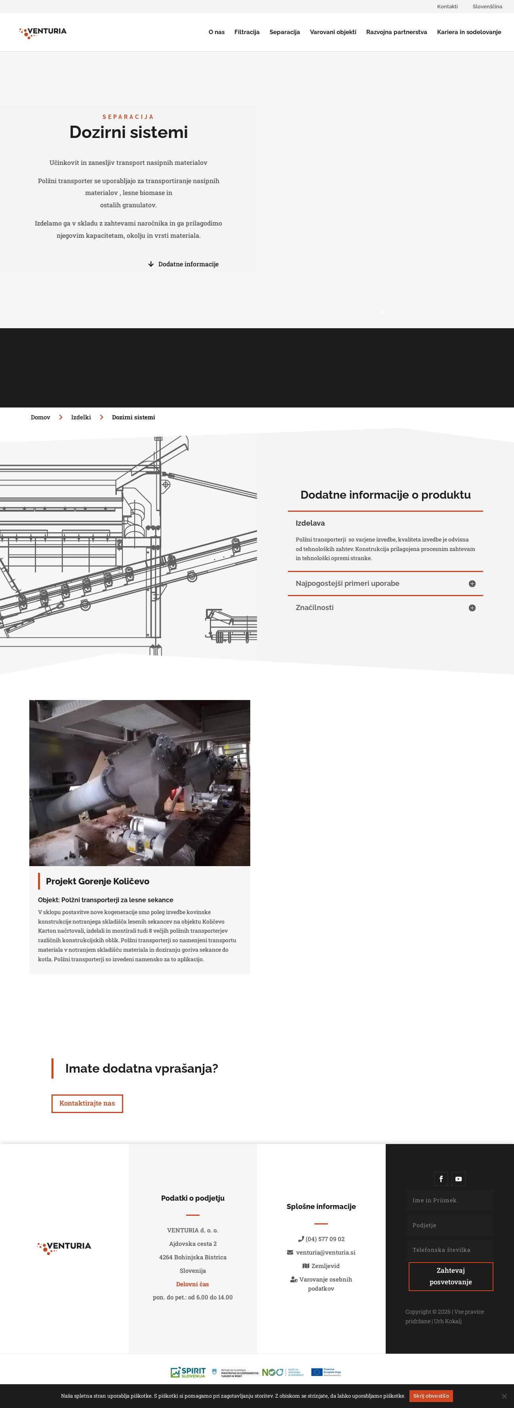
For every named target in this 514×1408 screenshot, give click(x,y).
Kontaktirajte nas (87, 1103)
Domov (41, 417)
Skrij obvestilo (431, 1396)
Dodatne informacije (183, 264)
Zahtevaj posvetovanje (451, 1276)
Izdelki (90, 417)
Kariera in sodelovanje (469, 32)
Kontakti (447, 7)
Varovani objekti (333, 32)
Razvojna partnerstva (396, 32)
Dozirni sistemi (133, 417)
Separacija (285, 32)
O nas (217, 32)
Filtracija (247, 32)
